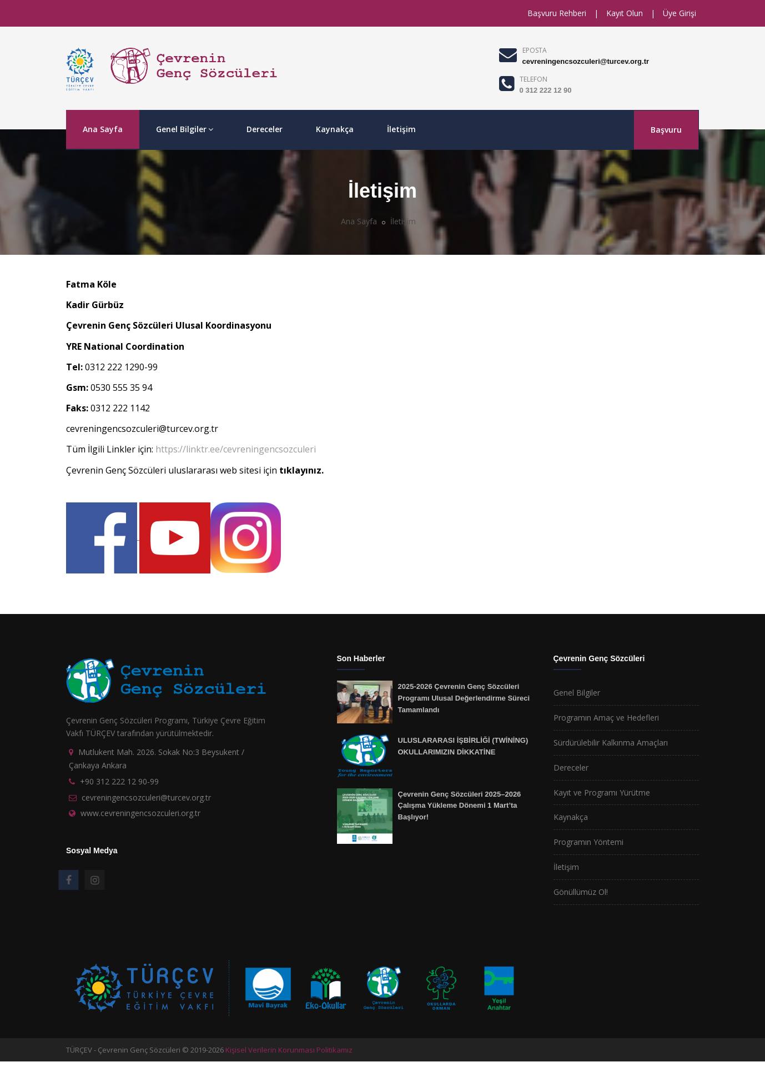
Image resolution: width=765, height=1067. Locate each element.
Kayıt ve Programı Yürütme (601, 792)
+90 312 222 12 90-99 (119, 781)
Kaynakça (335, 129)
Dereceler (264, 129)
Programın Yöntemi (588, 842)
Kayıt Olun (624, 13)
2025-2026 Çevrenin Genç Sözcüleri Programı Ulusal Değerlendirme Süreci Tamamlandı (464, 697)
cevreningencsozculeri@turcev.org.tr (585, 61)
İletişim (401, 129)
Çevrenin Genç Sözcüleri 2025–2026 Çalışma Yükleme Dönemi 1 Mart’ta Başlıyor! (459, 805)
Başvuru (666, 129)
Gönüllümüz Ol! (580, 892)
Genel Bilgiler (184, 129)
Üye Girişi (679, 13)
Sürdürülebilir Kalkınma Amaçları (610, 742)
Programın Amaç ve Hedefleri (606, 717)
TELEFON (533, 79)
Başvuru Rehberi (556, 13)
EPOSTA (534, 50)
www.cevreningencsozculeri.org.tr (140, 813)
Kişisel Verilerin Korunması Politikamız (289, 1050)
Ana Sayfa (103, 129)
